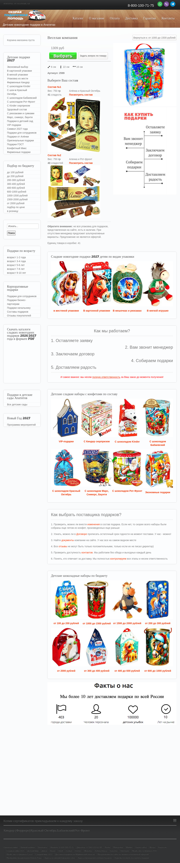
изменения (93, 524)
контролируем (118, 558)
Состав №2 (54, 155)
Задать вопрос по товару (93, 56)
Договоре (81, 534)
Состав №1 (54, 87)
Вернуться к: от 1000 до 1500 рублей (154, 37)
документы (67, 540)
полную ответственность (106, 377)
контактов (87, 552)
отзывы (63, 546)
